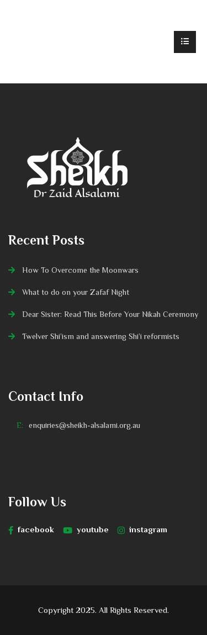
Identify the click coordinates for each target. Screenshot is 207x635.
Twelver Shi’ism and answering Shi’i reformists (100, 336)
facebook (31, 530)
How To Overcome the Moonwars (80, 270)
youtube (86, 530)
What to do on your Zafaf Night (75, 292)
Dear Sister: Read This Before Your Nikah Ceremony (110, 314)
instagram (142, 530)
